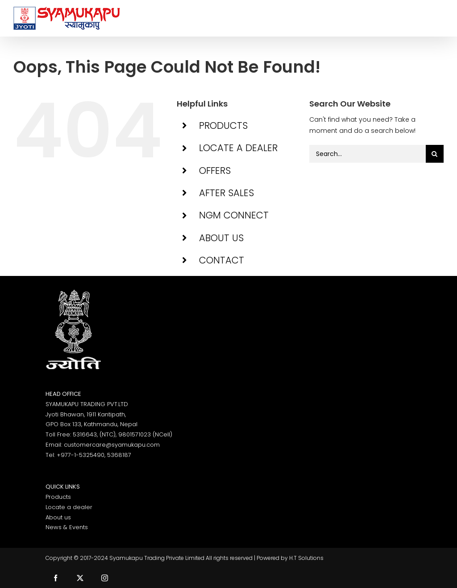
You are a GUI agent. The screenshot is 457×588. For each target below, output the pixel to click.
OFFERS (215, 170)
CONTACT (221, 260)
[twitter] (80, 578)
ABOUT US (221, 237)
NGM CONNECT (234, 215)
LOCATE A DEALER (238, 147)
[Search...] (367, 154)
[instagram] (105, 578)
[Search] (435, 154)
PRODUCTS (223, 125)
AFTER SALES (226, 192)
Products (58, 497)
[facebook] (56, 578)
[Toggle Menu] (437, 18)
